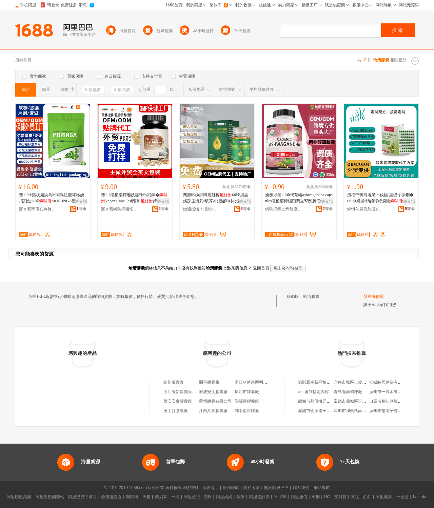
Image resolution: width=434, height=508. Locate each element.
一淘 (175, 496)
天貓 (146, 496)
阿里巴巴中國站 (82, 496)
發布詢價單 (373, 296)
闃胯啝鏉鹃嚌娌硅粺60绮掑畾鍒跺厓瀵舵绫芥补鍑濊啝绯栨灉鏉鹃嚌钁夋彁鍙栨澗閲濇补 (216, 198)
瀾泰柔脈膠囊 (247, 410)
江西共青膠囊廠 (213, 410)
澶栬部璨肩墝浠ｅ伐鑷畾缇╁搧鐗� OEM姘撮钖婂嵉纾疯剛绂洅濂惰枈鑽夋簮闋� (380, 198)
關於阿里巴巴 (276, 487)
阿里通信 (299, 496)
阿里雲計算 (259, 496)
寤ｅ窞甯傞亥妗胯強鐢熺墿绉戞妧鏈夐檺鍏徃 (37, 209)
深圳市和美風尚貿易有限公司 (360, 410)
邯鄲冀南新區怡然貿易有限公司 (326, 382)
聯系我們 (301, 487)
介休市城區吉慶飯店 (352, 382)
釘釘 (367, 496)
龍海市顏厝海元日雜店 (318, 401)
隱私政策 (251, 487)
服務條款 (231, 487)
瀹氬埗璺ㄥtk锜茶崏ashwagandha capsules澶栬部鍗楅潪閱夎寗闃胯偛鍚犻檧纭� (299, 198)
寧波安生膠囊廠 (213, 391)
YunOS (280, 496)
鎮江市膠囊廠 (247, 391)
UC (327, 496)
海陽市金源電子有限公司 (320, 410)
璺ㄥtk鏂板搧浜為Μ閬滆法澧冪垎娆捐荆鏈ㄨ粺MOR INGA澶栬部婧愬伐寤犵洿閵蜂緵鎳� (51, 198)
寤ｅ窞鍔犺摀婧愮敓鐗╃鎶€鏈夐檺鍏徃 (119, 209)
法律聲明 (210, 487)
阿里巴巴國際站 (50, 496)
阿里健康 (384, 496)
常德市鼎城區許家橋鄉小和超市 (362, 401)
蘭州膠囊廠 (173, 382)
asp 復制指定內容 (313, 391)
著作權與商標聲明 (181, 487)
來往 (355, 496)
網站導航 (322, 487)
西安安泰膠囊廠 (177, 401)
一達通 (402, 496)
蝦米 (241, 496)
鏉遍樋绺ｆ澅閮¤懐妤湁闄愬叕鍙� (201, 209)
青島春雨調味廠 (348, 391)
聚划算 (161, 496)
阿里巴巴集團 (19, 496)
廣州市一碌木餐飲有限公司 (393, 391)
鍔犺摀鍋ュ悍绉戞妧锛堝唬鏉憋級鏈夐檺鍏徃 (283, 209)
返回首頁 (261, 268)
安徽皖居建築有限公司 (389, 382)
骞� (81, 208)
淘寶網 (132, 496)
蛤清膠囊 (311, 296)
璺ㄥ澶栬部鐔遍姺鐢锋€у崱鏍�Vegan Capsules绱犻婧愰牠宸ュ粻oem (134, 198)
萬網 (316, 496)
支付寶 (340, 496)
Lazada (419, 496)
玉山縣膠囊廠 (175, 410)
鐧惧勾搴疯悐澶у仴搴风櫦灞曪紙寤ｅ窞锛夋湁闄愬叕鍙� (365, 209)
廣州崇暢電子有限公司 (389, 410)
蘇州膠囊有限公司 (215, 401)
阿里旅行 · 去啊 (198, 496)
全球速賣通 (111, 496)
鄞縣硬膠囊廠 (247, 401)
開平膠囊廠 (209, 382)
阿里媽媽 (224, 496)
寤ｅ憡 (81, 201)
